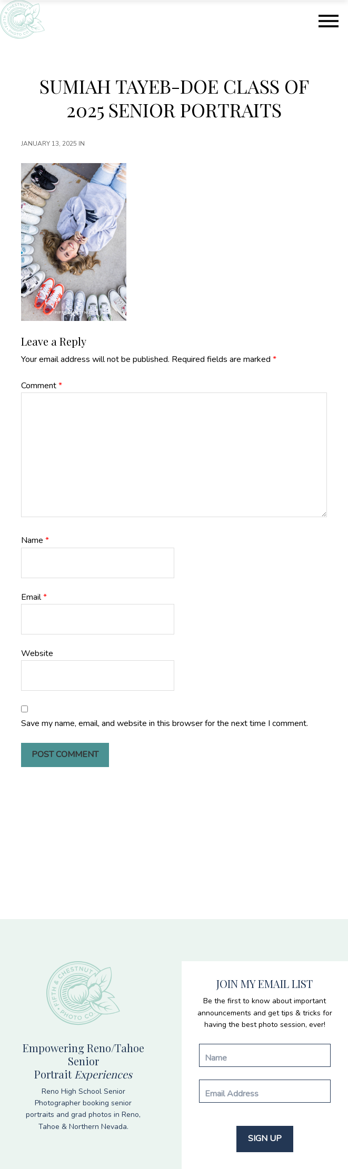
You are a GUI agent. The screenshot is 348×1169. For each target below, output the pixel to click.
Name (35, 540)
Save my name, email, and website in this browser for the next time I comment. (164, 723)
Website (37, 653)
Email (34, 597)
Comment (41, 385)
